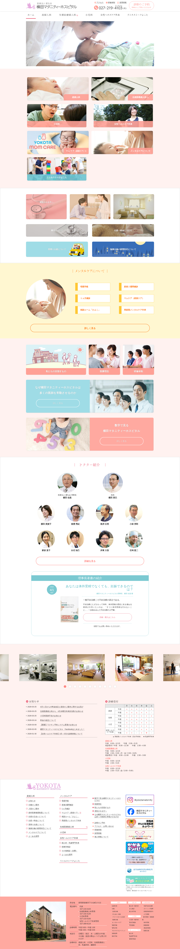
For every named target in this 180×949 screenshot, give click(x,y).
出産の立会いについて (90, 193)
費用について (57, 217)
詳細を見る (90, 552)
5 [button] (85, 679)
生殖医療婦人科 (67, 819)
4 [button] (80, 679)
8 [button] (100, 679)
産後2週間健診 (67, 797)
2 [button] (70, 679)
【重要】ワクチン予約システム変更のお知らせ (58, 717)
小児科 (63, 825)
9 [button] (105, 679)
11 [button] (115, 679)
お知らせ (32, 793)
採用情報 (123, 2)
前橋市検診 (66, 839)
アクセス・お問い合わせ (104, 819)
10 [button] (110, 679)
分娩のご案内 (33, 797)
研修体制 (111, 2)
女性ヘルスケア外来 (69, 830)
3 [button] (75, 679)
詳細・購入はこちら (107, 609)
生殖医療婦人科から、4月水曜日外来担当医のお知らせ (61, 703)
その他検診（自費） (70, 843)
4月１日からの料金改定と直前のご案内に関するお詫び (61, 699)
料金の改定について (48, 712)
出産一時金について (123, 217)
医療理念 (98, 796)
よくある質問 (33, 829)
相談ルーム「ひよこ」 (70, 809)
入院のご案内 (33, 801)
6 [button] (90, 679)
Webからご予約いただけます (141, 5)
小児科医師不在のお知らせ (50, 708)
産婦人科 (31, 788)
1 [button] (65, 679)
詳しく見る (90, 318)
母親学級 (65, 793)
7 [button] (95, 679)
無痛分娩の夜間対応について (123, 237)
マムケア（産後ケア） (70, 805)
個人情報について (101, 829)
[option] (90, 43)
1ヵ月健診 (66, 801)
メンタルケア (66, 788)
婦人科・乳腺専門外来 (70, 835)
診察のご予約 (99, 815)
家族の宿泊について (134, 193)
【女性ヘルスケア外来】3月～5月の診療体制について (61, 726)
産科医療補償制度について (39, 805)
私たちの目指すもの (102, 800)
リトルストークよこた (70, 853)
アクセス (100, 2)
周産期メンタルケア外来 (71, 813)
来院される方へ (46, 193)
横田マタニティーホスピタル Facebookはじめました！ (62, 721)
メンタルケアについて (37, 825)
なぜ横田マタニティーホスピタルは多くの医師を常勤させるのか (107, 808)
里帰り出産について (57, 237)
